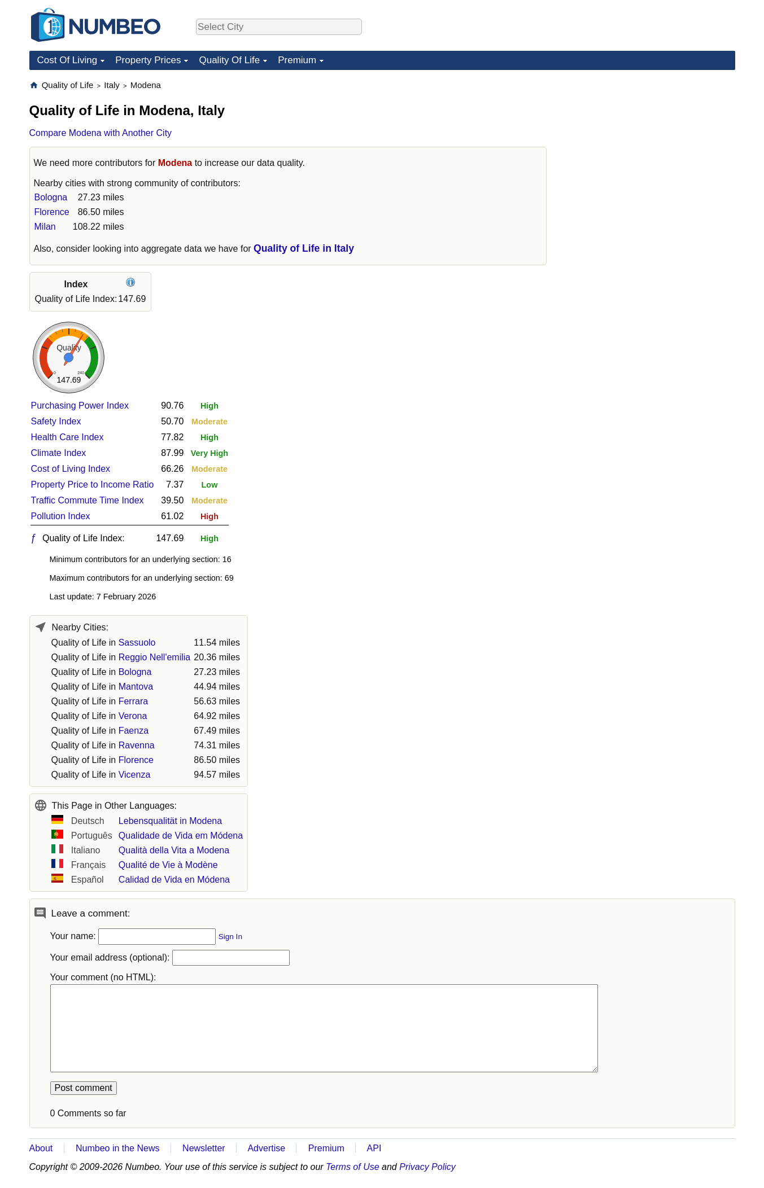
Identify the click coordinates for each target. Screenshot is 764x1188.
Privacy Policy (427, 1167)
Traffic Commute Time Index (87, 500)
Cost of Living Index (71, 469)
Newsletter (203, 1148)
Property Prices (148, 60)
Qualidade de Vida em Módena (181, 835)
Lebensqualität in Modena (170, 821)
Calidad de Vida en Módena (174, 879)
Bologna (51, 197)
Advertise (266, 1148)
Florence (51, 212)
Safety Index (56, 421)
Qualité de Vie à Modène (168, 865)
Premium (297, 60)
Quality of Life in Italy (304, 248)
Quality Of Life (229, 60)
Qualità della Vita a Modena (174, 850)
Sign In (230, 936)
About (41, 1148)
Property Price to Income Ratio (92, 484)
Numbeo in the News (118, 1148)
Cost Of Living (67, 60)
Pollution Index (60, 516)
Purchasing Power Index (80, 405)
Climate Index (58, 453)
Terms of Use (352, 1167)
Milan (45, 226)
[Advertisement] (650, 150)
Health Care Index (67, 437)
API (374, 1148)
